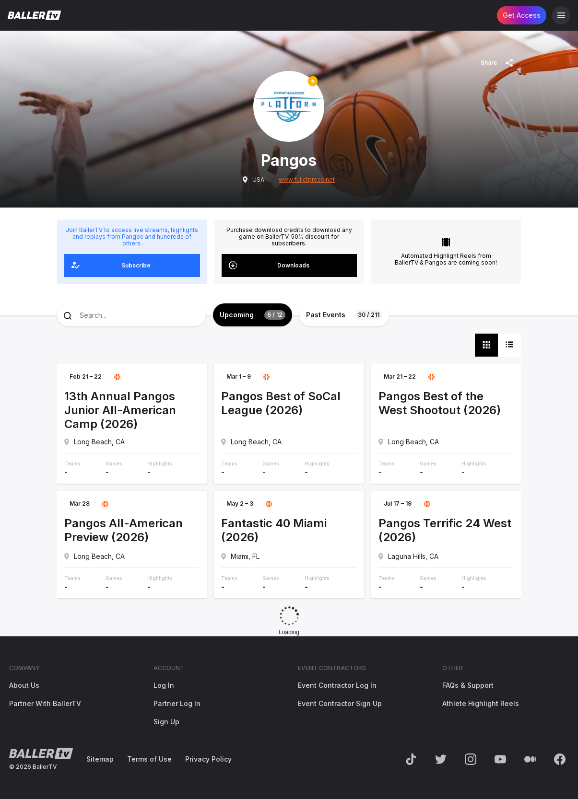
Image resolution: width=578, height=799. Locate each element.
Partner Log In (177, 703)
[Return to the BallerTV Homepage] (34, 15)
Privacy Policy (208, 759)
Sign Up (166, 722)
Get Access (522, 15)
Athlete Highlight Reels (480, 703)
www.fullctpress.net (307, 179)
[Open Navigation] (561, 15)
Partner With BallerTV (45, 703)
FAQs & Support (468, 685)
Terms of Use (149, 759)
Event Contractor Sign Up (340, 703)
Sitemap (100, 759)
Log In (163, 685)
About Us (24, 685)
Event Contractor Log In (337, 685)
